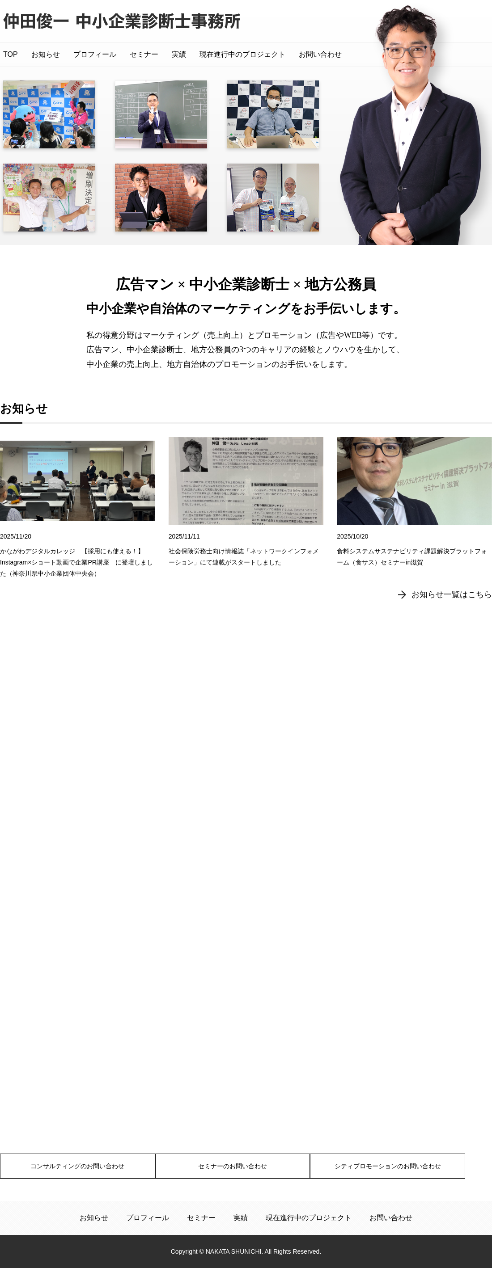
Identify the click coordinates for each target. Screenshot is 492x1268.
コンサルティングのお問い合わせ (77, 1165)
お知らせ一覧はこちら (451, 619)
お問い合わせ (320, 54)
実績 (179, 54)
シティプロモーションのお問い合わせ (414, 1165)
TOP (10, 54)
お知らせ (45, 54)
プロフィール (94, 54)
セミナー (144, 54)
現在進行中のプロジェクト (242, 54)
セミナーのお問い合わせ (246, 1165)
